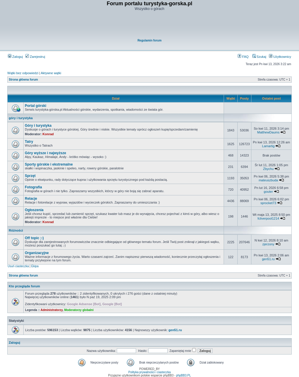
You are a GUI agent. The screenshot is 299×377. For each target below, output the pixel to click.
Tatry (29, 142)
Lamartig (268, 146)
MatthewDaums (268, 132)
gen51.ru (268, 259)
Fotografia (33, 187)
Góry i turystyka (38, 126)
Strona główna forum (23, 79)
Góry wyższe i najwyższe (45, 153)
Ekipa (35, 266)
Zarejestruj (35, 56)
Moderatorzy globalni (79, 310)
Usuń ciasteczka (18, 266)
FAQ (243, 56)
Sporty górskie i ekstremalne (49, 164)
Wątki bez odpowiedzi (22, 73)
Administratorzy (51, 310)
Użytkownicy (280, 56)
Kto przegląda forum (24, 286)
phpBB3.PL (183, 375)
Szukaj (259, 56)
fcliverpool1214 (268, 218)
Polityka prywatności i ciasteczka (149, 372)
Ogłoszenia (34, 210)
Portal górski (35, 106)
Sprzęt (30, 176)
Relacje (31, 199)
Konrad (48, 134)
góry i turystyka (21, 118)
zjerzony (268, 244)
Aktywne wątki (51, 73)
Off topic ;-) (34, 238)
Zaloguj (15, 56)
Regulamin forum (149, 40)
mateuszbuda (268, 180)
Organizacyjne (37, 253)
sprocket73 (268, 203)
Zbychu (268, 169)
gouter (268, 191)
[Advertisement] (150, 25)
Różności (16, 230)
